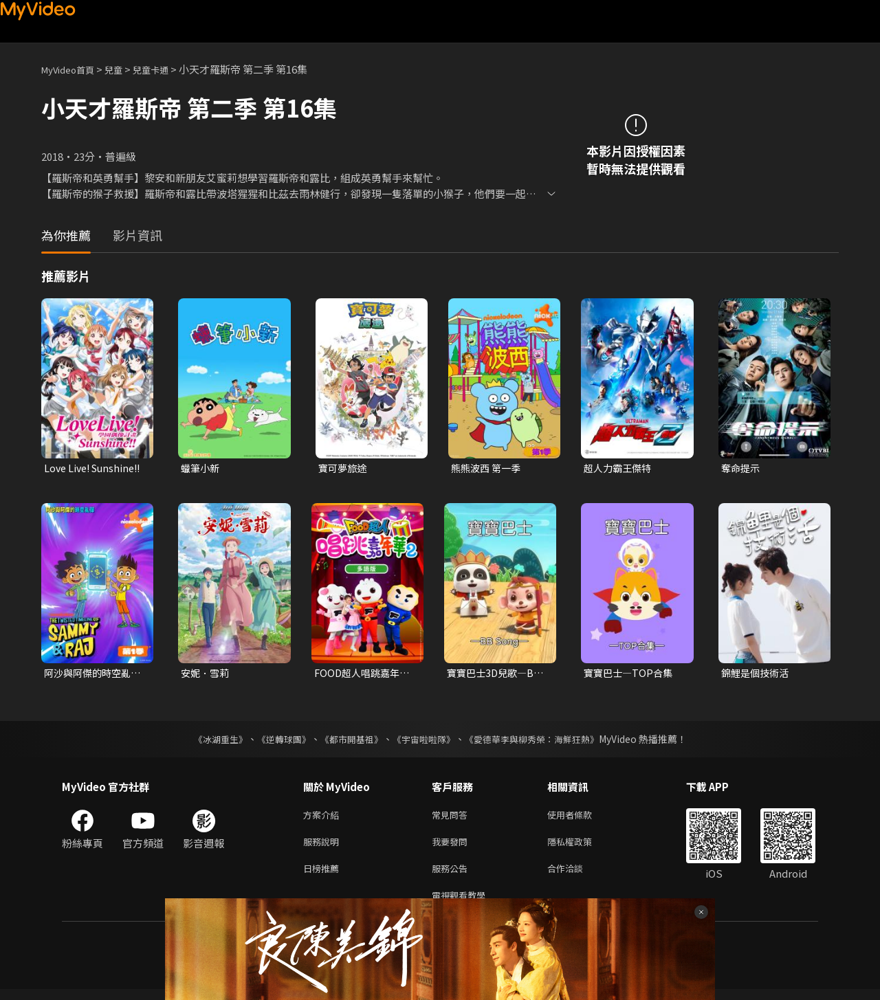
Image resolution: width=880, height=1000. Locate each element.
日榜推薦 (323, 876)
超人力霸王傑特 (620, 468)
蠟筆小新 (201, 468)
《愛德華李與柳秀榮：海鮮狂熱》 (540, 741)
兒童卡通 (165, 69)
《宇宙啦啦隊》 (425, 741)
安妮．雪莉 (206, 674)
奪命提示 (741, 468)
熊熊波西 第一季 (488, 468)
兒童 (124, 69)
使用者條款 (581, 818)
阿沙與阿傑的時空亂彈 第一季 (90, 674)
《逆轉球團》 (276, 741)
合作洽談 (576, 876)
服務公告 (452, 876)
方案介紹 (323, 818)
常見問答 (452, 818)
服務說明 (323, 847)
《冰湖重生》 (208, 741)
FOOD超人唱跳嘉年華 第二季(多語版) (364, 674)
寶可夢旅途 (344, 468)
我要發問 (452, 847)
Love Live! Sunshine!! (70, 468)
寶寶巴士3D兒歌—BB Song (496, 674)
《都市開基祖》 (348, 741)
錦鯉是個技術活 (757, 674)
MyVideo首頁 (72, 69)
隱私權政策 (581, 847)
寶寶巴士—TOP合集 (630, 674)
